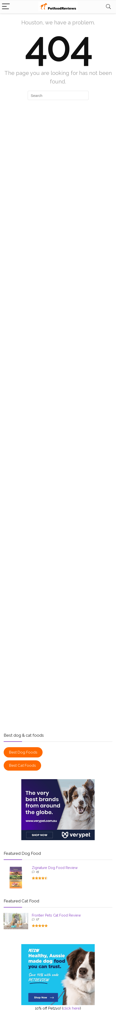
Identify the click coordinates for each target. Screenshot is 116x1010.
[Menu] (6, 6)
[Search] (108, 6)
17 (37, 919)
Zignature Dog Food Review (55, 868)
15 (37, 871)
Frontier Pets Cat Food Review (56, 915)
